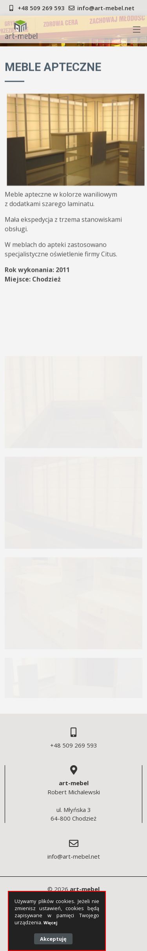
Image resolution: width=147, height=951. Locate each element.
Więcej (50, 922)
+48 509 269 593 (41, 8)
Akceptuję (53, 938)
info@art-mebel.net (105, 8)
